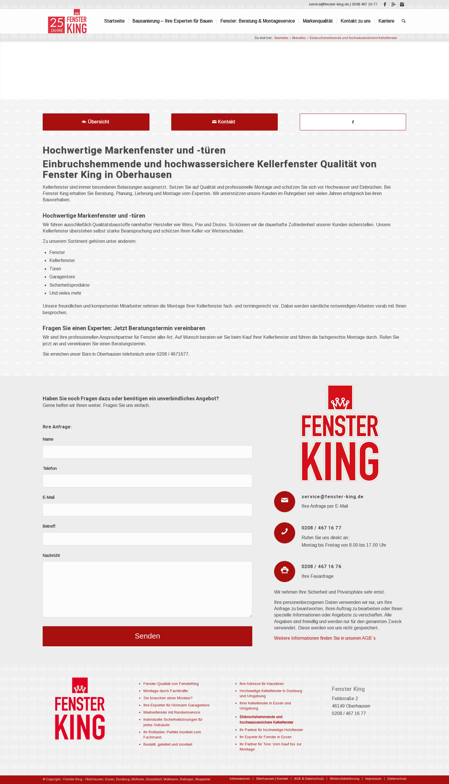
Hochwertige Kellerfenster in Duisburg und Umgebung (271, 693)
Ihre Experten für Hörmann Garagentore (176, 705)
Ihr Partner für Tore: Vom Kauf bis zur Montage (271, 746)
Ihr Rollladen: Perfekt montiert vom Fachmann (172, 734)
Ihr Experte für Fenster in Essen (266, 737)
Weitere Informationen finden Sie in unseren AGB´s (325, 638)
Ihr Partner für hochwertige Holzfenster (271, 730)
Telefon (50, 468)
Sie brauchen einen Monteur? (168, 698)
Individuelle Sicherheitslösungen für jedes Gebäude (172, 722)
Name (48, 439)
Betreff (49, 526)
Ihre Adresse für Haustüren (262, 683)
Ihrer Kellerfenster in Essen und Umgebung (265, 705)
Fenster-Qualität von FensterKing (171, 683)
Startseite (281, 38)
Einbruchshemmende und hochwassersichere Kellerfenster (266, 719)
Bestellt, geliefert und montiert (167, 744)
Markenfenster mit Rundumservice (171, 712)
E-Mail (48, 497)
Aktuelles (299, 38)
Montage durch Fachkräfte (165, 691)
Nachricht (51, 555)
